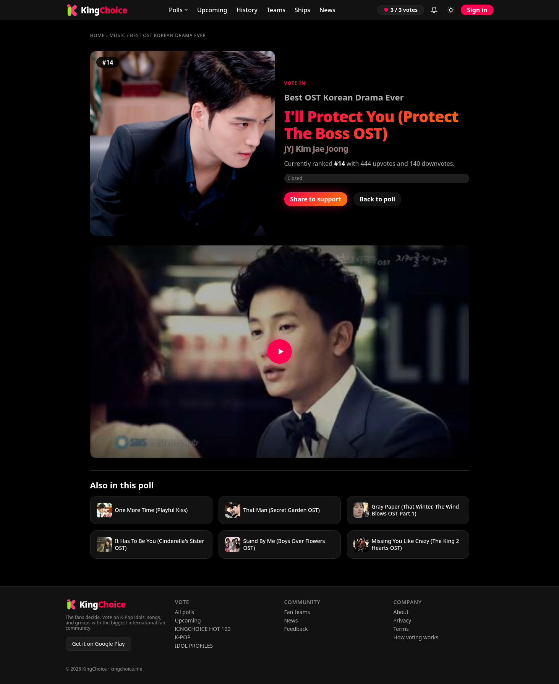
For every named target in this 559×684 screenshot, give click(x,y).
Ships (302, 10)
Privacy (403, 620)
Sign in (477, 10)
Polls (178, 10)
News (327, 10)
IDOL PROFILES (194, 645)
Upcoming (212, 10)
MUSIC (117, 35)
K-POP (183, 637)
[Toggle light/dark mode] (451, 10)
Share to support (315, 199)
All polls (184, 612)
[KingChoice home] (96, 10)
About (401, 612)
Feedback (296, 628)
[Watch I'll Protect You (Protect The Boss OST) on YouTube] (279, 351)
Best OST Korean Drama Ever (168, 35)
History (247, 10)
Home (97, 35)
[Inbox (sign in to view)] (434, 10)
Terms (401, 628)
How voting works (416, 637)
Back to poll (377, 199)
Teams (276, 10)
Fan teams (297, 612)
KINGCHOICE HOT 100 (203, 628)
